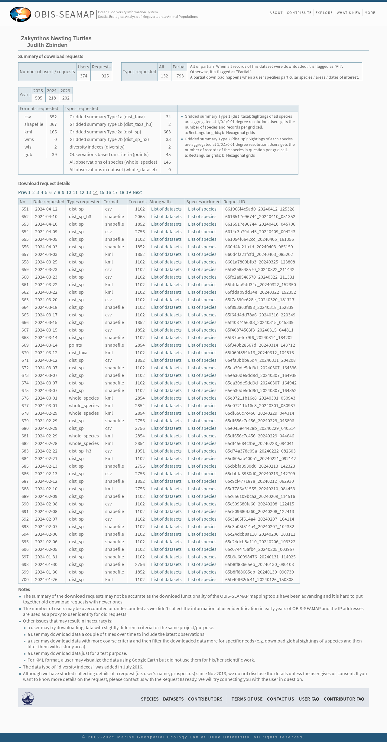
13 (88, 192)
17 (115, 192)
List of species (202, 209)
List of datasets (166, 209)
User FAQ (309, 699)
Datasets (173, 699)
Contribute (299, 12)
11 (75, 192)
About (276, 12)
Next (137, 192)
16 (108, 192)
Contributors (205, 699)
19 (128, 192)
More (370, 12)
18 (121, 192)
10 (68, 192)
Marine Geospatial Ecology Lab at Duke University (183, 737)
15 (101, 192)
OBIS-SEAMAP (64, 14)
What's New (349, 12)
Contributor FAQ (344, 699)
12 (82, 192)
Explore (324, 12)
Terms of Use (247, 699)
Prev (22, 192)
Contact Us (280, 699)
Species (149, 699)
